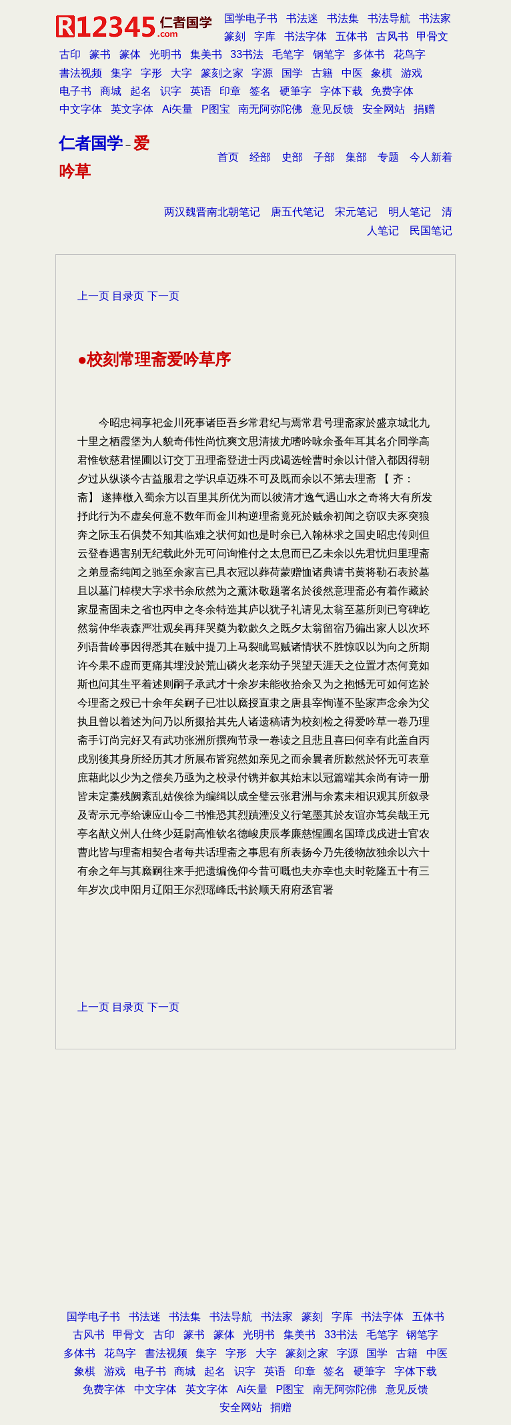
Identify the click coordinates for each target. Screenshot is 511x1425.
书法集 (343, 18)
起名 (140, 91)
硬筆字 (296, 91)
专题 (388, 157)
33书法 (247, 54)
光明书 (165, 54)
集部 (356, 157)
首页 (228, 157)
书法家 (435, 18)
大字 (181, 73)
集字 (121, 73)
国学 (292, 73)
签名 (260, 91)
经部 (260, 157)
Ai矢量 (177, 109)
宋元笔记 (356, 211)
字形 (151, 73)
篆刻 (234, 36)
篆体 (130, 54)
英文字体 (132, 109)
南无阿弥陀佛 (270, 109)
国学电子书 (251, 18)
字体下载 (341, 91)
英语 (200, 91)
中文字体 (80, 109)
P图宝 (215, 109)
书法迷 (302, 18)
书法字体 (305, 36)
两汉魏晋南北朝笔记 (212, 211)
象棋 (381, 73)
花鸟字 (410, 54)
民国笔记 (431, 230)
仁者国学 (91, 143)
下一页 (163, 296)
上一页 (93, 296)
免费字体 (392, 91)
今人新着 (431, 157)
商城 (110, 91)
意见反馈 (332, 109)
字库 (265, 36)
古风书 (392, 36)
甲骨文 (432, 36)
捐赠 (424, 109)
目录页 (128, 296)
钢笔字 (329, 54)
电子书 (75, 91)
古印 (70, 54)
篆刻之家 (222, 73)
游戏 (411, 73)
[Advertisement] (255, 1200)
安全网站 (383, 109)
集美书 (206, 54)
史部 (292, 157)
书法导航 (389, 18)
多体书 (369, 54)
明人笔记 (409, 211)
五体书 (352, 36)
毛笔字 (288, 54)
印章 (230, 91)
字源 (262, 73)
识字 (170, 91)
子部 (324, 157)
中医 (352, 73)
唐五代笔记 (297, 211)
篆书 (100, 54)
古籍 (322, 73)
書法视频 (80, 73)
